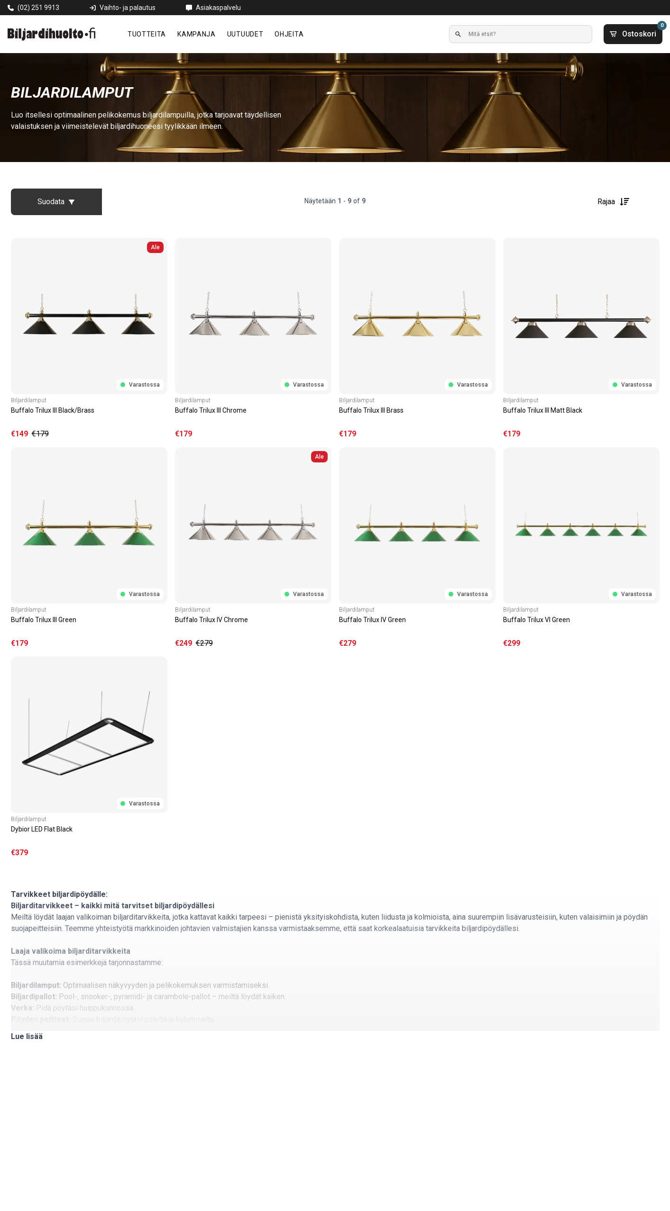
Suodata (56, 201)
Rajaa (613, 202)
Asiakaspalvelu (218, 7)
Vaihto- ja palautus (128, 7)
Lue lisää (27, 1036)
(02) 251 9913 (38, 7)
